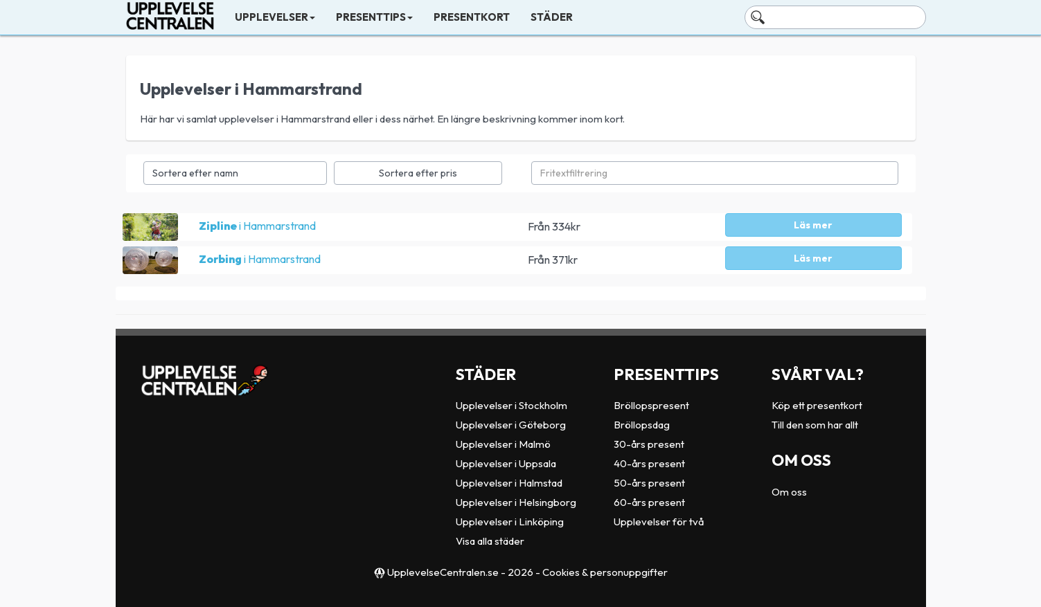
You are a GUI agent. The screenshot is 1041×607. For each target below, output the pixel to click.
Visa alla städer (490, 540)
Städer (552, 17)
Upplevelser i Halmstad (509, 482)
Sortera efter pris (418, 173)
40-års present (649, 463)
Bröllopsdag (642, 424)
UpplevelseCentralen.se (443, 572)
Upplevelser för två (659, 521)
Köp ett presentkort (817, 405)
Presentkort (472, 17)
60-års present (649, 502)
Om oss (789, 491)
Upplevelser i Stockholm (511, 405)
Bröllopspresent (651, 405)
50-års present (649, 482)
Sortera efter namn (195, 173)
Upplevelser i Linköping (510, 521)
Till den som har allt (815, 424)
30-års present (649, 444)
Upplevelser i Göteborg (511, 424)
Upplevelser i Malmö (503, 444)
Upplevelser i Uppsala (506, 463)
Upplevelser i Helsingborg (516, 502)
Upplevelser (275, 17)
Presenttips (374, 17)
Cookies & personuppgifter (605, 572)
